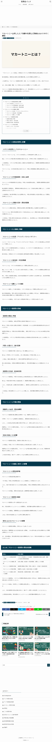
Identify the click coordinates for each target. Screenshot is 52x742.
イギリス (25, 602)
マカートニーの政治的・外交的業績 (14, 113)
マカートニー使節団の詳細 (11, 117)
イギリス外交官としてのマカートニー (15, 103)
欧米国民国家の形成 (9, 721)
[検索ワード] (26, 665)
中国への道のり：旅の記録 (12, 120)
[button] (6, 609)
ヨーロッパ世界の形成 (9, 705)
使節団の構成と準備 (11, 118)
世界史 (5, 38)
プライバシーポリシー (28, 737)
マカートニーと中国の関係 (11, 124)
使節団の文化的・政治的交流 (13, 122)
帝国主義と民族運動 (9, 717)
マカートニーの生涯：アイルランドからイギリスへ (17, 111)
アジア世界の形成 (8, 698)
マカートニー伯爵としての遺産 (13, 114)
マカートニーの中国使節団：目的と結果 (15, 105)
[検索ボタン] (50, 1)
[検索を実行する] (48, 665)
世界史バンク (26, 1)
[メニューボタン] (1, 1)
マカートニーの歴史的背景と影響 (13, 101)
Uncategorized (7, 695)
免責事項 (21, 737)
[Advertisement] (26, 15)
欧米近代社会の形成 (9, 724)
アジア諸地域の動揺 (10, 38)
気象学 (5, 727)
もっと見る (26, 130)
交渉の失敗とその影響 (11, 128)
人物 (28, 602)
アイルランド (19, 602)
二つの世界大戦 (8, 711)
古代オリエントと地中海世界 (11, 714)
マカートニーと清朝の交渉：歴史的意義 (15, 107)
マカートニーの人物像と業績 (12, 109)
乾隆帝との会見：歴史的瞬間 (13, 126)
